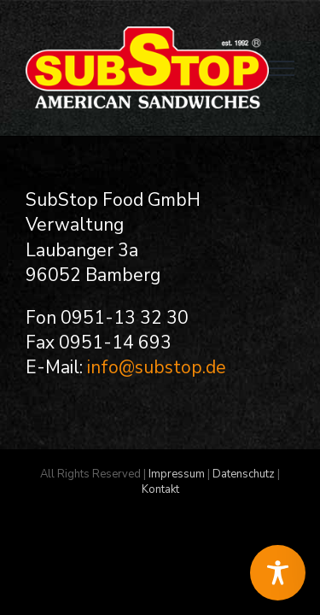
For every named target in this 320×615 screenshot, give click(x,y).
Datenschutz (243, 516)
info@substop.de (156, 367)
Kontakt (160, 532)
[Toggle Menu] (281, 68)
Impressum (176, 516)
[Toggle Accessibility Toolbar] (277, 572)
